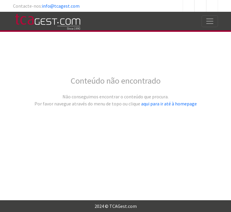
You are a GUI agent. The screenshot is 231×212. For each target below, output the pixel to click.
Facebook (188, 6)
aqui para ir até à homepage (169, 104)
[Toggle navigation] (210, 21)
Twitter (200, 6)
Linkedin (212, 6)
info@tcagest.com (61, 6)
